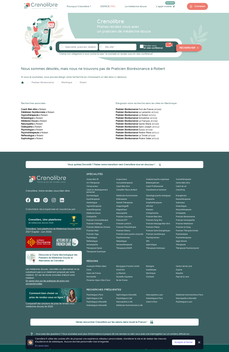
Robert (83, 82)
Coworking (180, 190)
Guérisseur (180, 203)
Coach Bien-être (123, 186)
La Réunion (121, 273)
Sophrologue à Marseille (126, 295)
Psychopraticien (152, 238)
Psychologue (91, 238)
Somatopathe (92, 245)
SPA (147, 241)
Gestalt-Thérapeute (124, 203)
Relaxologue (121, 241)
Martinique (66, 82)
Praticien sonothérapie (155, 234)
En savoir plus (42, 346)
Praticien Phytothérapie (126, 227)
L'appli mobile (165, 6)
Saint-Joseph (137, 127)
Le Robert (136, 115)
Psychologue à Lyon (184, 302)
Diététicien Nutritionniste (126, 196)
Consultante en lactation (156, 190)
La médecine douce (136, 6)
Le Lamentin (137, 112)
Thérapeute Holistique (155, 248)
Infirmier (149, 206)
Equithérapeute (93, 199)
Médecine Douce (93, 213)
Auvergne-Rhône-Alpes (96, 266)
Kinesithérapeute (93, 210)
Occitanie (150, 277)
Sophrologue (151, 245)
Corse (88, 270)
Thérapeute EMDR (124, 248)
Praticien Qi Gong (183, 227)
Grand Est (120, 270)
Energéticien (181, 196)
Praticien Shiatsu (123, 231)
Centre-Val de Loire (184, 266)
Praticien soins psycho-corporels (129, 234)
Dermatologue (92, 196)
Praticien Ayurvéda (124, 217)
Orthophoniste (152, 213)
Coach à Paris (151, 302)
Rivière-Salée (137, 138)
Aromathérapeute (183, 179)
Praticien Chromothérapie (97, 220)
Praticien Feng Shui (154, 220)
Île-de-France (121, 280)
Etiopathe (150, 199)
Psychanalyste (182, 234)
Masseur (149, 210)
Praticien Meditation (184, 224)
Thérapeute (181, 245)
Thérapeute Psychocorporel (187, 248)
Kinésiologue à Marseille (96, 305)
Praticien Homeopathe (185, 220)
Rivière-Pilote (137, 132)
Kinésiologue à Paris (154, 298)
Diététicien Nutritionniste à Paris (189, 295)
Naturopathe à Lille (124, 302)
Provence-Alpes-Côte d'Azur (98, 280)
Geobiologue (91, 203)
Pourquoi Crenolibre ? (79, 6)
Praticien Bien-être (154, 217)
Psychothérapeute (183, 238)
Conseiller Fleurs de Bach (126, 190)
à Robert (33, 109)
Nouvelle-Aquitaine (124, 277)
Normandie (91, 277)
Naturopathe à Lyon (154, 295)
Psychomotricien (123, 238)
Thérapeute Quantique (96, 252)
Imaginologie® (122, 206)
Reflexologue (92, 241)
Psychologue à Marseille (96, 302)
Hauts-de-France (93, 273)
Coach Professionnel (154, 186)
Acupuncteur (121, 179)
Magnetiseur (121, 210)
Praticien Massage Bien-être (158, 224)
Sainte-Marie (137, 124)
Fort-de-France (138, 109)
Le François (136, 121)
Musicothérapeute (183, 210)
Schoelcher (136, 118)
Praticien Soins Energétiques (158, 231)
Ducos (134, 130)
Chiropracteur (92, 186)
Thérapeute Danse (94, 248)
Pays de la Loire (182, 277)
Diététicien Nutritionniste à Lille (129, 305)
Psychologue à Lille (124, 298)
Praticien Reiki (92, 231)
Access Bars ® (92, 179)
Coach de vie (181, 186)
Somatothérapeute (124, 245)
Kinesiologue (181, 206)
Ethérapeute (121, 199)
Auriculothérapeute (124, 183)
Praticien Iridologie (94, 224)
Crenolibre (31, 190)
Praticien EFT (121, 220)
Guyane (179, 270)
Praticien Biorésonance (43, 82)
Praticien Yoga (92, 234)
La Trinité (135, 135)
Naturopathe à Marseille (186, 298)
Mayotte (179, 273)
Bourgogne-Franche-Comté (127, 266)
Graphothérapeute (154, 203)
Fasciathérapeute (183, 199)
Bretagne (150, 266)
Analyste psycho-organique (157, 179)
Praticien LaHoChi (123, 224)
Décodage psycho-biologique (158, 196)
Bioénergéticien (152, 183)
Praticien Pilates (153, 227)
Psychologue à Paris (94, 295)
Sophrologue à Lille (94, 298)
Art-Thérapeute (93, 183)
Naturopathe (121, 213)
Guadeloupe (151, 270)
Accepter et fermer (184, 342)
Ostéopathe (91, 217)
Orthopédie (181, 213)
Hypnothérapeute (93, 206)
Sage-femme (181, 241)
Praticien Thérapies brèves (187, 231)
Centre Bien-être (183, 183)
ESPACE (107, 6)
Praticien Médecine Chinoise (98, 227)
